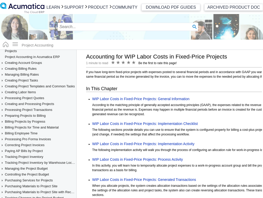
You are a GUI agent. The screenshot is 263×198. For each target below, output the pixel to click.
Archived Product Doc (233, 7)
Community (125, 7)
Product (98, 7)
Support (74, 7)
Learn (53, 7)
